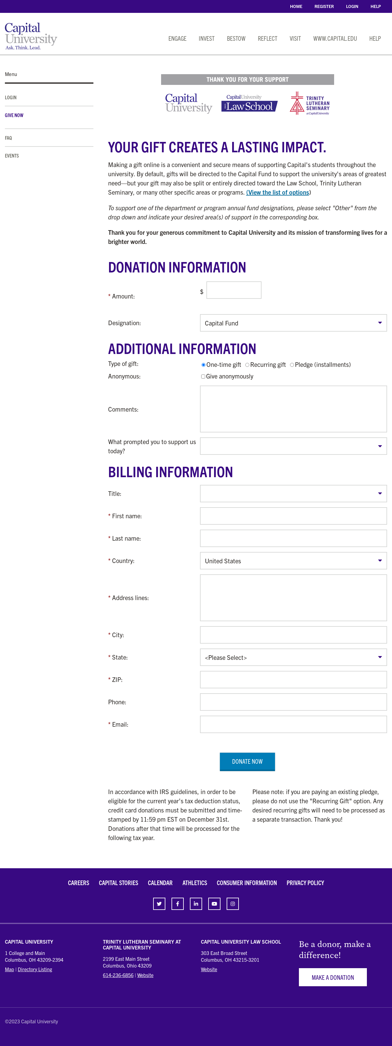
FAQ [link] (8, 138)
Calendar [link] (160, 882)
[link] (159, 904)
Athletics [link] (195, 882)
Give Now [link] (14, 115)
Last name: (126, 538)
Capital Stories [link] (118, 882)
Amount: (123, 296)
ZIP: (117, 679)
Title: (115, 493)
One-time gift (223, 364)
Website (145, 975)
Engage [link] (177, 38)
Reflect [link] (267, 38)
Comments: (123, 409)
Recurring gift (268, 364)
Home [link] (296, 6)
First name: (127, 515)
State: (120, 657)
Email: (120, 724)
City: (118, 634)
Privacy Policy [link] (305, 882)
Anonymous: (124, 376)
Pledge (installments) (323, 364)
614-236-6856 (118, 975)
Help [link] (376, 6)
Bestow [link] (236, 38)
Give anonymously (229, 376)
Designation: (124, 322)
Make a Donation (333, 977)
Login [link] (352, 6)
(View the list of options (277, 192)
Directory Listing (35, 969)
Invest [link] (207, 38)
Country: (123, 560)
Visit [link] (295, 38)
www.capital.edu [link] (335, 38)
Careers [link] (78, 882)
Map (9, 969)
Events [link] (12, 155)
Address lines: (130, 597)
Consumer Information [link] (247, 882)
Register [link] (324, 6)
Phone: (117, 702)
